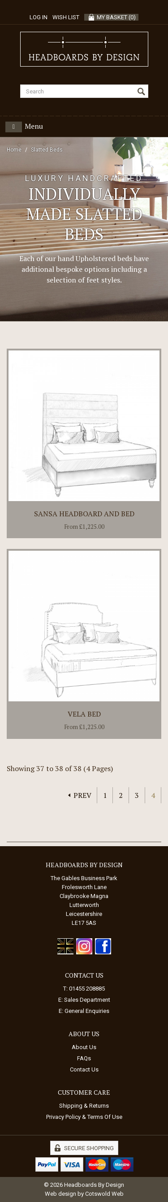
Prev (82, 795)
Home (14, 150)
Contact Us (84, 1069)
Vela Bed (84, 714)
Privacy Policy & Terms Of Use (84, 1116)
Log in (38, 17)
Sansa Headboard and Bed (84, 514)
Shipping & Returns (84, 1105)
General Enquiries (87, 1011)
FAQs (84, 1058)
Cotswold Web (104, 1193)
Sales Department (87, 999)
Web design (60, 1193)
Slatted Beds (47, 150)
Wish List (65, 17)
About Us (84, 1047)
